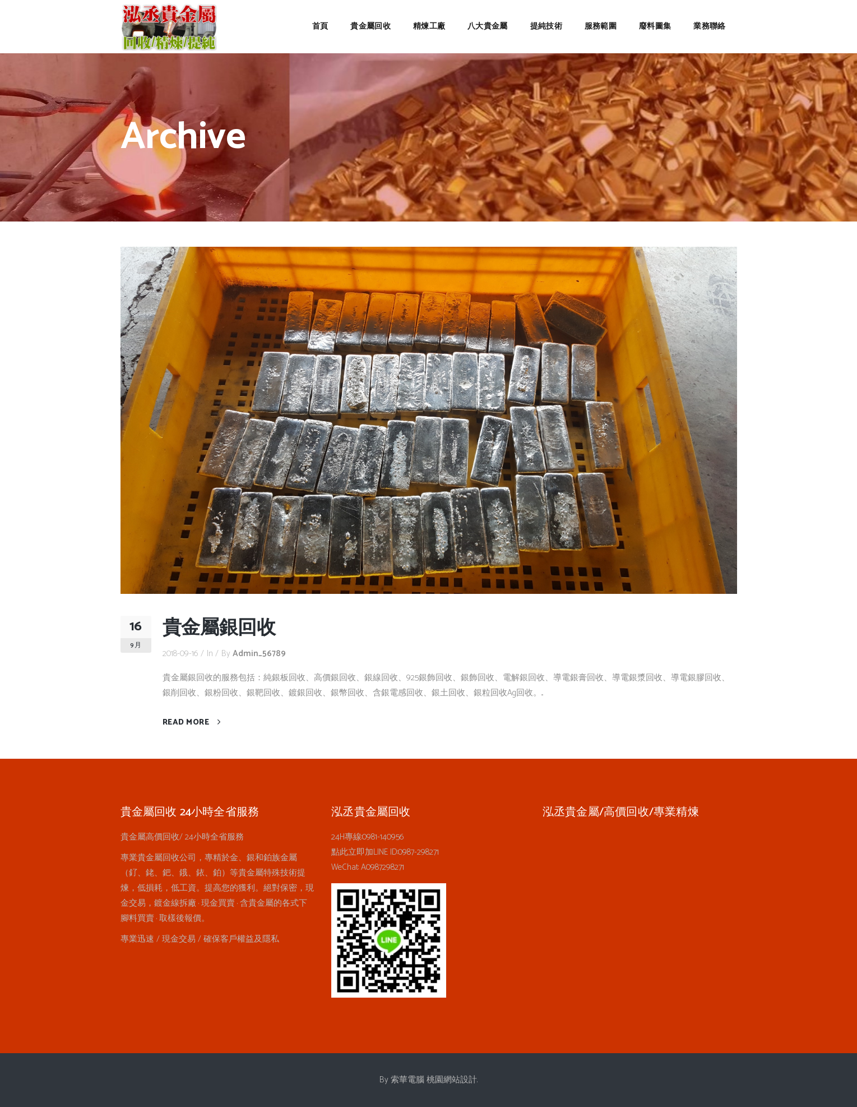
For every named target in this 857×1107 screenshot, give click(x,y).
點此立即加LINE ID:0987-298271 (385, 852)
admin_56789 (259, 654)
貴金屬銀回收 (219, 628)
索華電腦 (407, 1080)
